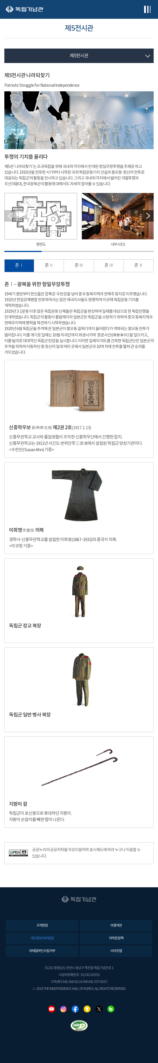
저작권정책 (116, 938)
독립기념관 (24, 9)
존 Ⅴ (138, 265)
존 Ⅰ (19, 265)
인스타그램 (63, 1008)
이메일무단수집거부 (42, 951)
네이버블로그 (110, 1008)
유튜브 (51, 1008)
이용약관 (116, 925)
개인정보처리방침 (42, 938)
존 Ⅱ (49, 265)
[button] (148, 216)
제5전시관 (79, 55)
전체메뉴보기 (147, 9)
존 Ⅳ (108, 265)
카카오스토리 (87, 1008)
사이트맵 (116, 951)
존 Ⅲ (79, 265)
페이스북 (75, 1008)
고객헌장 (42, 925)
